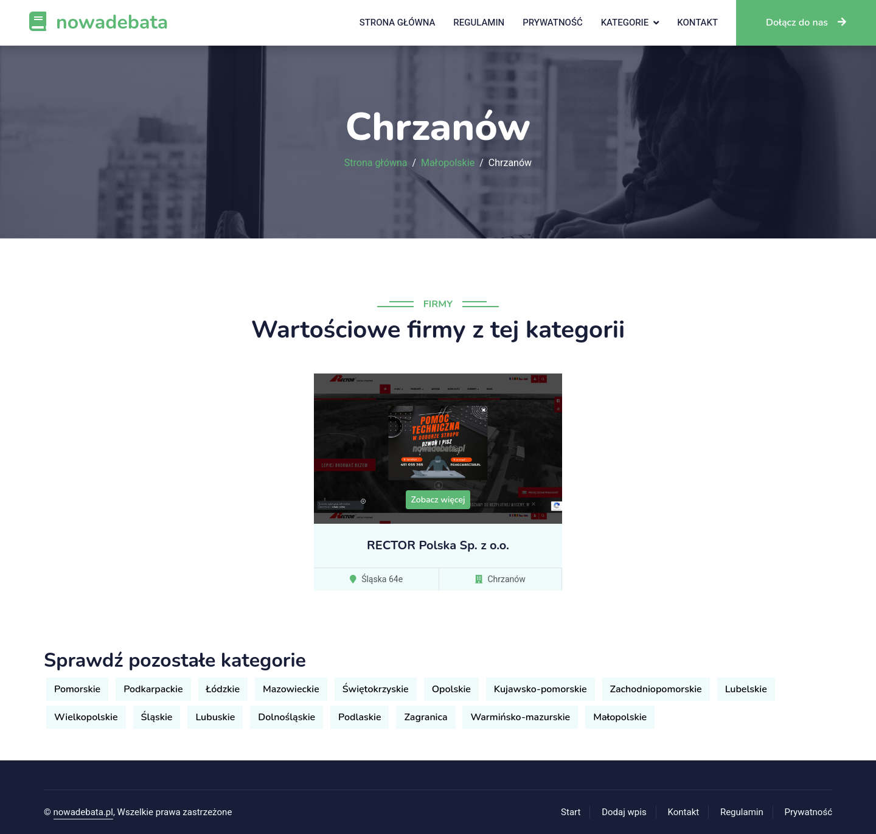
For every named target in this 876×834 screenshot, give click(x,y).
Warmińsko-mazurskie (520, 717)
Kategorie (625, 22)
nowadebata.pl (83, 812)
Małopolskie (447, 163)
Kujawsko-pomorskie (540, 689)
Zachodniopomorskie (656, 689)
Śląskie (157, 717)
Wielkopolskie (86, 717)
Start (570, 812)
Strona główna (398, 22)
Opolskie (451, 689)
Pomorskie (77, 689)
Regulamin (478, 22)
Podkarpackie (152, 689)
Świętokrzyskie (375, 689)
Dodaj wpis (624, 812)
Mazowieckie (291, 689)
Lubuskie (215, 717)
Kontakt (697, 22)
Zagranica (425, 717)
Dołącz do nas (806, 22)
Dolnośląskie (286, 717)
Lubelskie (746, 689)
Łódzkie (223, 689)
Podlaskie (359, 717)
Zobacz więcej (438, 500)
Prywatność (552, 22)
